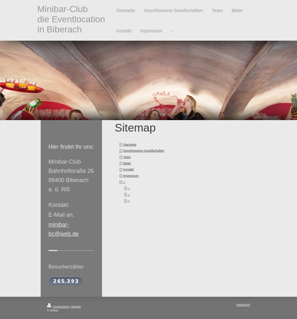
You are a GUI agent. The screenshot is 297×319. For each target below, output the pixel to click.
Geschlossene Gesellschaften (144, 150)
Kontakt (128, 169)
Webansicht (243, 304)
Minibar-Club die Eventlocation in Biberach (71, 19)
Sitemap (76, 306)
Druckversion (58, 306)
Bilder (127, 163)
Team (127, 157)
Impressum (130, 175)
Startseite (129, 144)
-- (124, 181)
